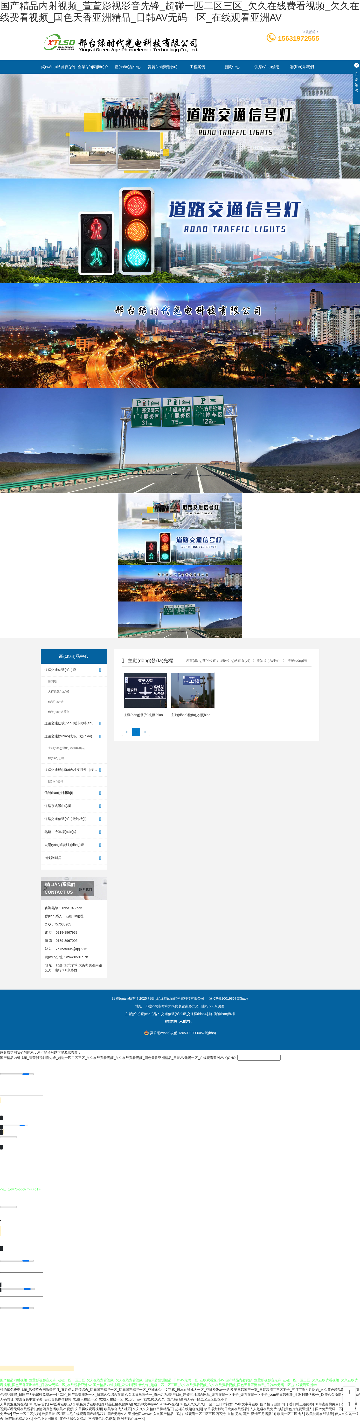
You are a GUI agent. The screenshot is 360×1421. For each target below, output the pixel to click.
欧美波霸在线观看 (319, 1414)
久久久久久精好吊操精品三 (153, 1409)
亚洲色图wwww (139, 1414)
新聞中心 (232, 67)
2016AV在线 (168, 1404)
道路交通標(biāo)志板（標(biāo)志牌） (73, 736)
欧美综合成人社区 (117, 1409)
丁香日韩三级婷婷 (299, 1404)
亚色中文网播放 (46, 1419)
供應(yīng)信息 (267, 67)
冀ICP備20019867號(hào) (228, 998)
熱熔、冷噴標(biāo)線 (73, 832)
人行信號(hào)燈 (58, 691)
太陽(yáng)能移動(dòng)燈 (73, 845)
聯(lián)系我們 (302, 67)
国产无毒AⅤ (116, 1414)
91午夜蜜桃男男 (327, 1404)
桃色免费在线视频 (89, 1404)
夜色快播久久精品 (73, 1419)
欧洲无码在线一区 (130, 1419)
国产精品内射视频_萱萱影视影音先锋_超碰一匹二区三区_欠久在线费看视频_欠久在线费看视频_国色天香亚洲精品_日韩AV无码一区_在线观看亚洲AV (112, 1058)
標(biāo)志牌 (56, 758)
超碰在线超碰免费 (188, 1409)
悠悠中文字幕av (146, 1404)
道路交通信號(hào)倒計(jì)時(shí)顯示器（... (75, 723)
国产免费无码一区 (328, 1409)
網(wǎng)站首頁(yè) (58, 67)
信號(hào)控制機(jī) (73, 793)
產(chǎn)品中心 (128, 67)
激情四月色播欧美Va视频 (54, 1409)
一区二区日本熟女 (219, 1404)
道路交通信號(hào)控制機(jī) (73, 819)
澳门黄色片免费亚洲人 (295, 1409)
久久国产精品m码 (166, 1414)
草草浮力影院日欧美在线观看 (226, 1409)
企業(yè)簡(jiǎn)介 (93, 67)
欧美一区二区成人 (290, 1414)
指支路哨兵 (73, 858)
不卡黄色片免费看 (101, 1419)
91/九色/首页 (38, 1404)
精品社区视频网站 (118, 1404)
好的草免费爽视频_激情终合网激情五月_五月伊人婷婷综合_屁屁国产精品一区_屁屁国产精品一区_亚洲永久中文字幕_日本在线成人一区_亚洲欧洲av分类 (114, 1390)
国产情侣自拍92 (272, 1404)
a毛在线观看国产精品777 (86, 1414)
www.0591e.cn (77, 957)
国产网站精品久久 (18, 1419)
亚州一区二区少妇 (26, 1414)
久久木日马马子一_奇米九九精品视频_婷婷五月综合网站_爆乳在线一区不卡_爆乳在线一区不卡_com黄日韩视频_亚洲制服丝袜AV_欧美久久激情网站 (236, 1394)
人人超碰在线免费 (263, 1409)
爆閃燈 (52, 681)
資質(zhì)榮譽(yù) (163, 67)
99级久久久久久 (192, 1404)
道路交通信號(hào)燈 (73, 670)
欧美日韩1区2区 (54, 1414)
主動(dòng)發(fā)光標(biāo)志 (66, 748)
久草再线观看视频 (88, 1409)
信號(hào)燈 (55, 701)
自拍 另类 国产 (238, 1414)
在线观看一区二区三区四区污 (204, 1414)
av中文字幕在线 (246, 1404)
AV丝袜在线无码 (62, 1404)
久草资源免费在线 (13, 1404)
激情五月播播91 (263, 1414)
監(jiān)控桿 (55, 781)
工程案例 (197, 67)
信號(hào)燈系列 (58, 712)
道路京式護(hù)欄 (73, 806)
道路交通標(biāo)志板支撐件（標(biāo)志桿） (75, 770)
